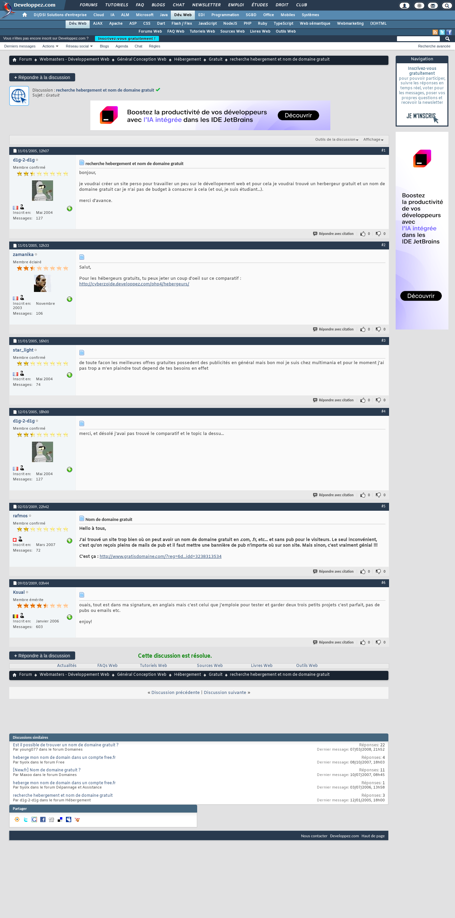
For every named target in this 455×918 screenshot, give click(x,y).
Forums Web (150, 31)
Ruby (262, 23)
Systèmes (310, 15)
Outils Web (286, 31)
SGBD (251, 15)
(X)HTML (378, 23)
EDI (201, 15)
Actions (48, 46)
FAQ (139, 5)
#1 (383, 150)
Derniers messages (20, 46)
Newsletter (206, 5)
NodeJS (230, 23)
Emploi (235, 5)
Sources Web (232, 31)
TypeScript (283, 23)
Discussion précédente (175, 693)
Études (259, 5)
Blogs (158, 5)
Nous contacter (314, 835)
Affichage (371, 139)
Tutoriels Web (202, 31)
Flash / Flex (181, 23)
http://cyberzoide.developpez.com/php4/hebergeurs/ (134, 284)
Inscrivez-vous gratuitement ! (127, 39)
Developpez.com (344, 835)
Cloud (98, 15)
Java (163, 15)
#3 (383, 340)
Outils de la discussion (335, 139)
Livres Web (260, 31)
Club (301, 5)
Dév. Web (183, 15)
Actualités (66, 666)
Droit (281, 5)
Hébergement (187, 59)
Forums (88, 5)
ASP (132, 23)
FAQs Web (107, 666)
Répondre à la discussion (42, 77)
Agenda (121, 46)
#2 (383, 245)
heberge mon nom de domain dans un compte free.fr (64, 757)
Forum (25, 59)
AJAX (98, 23)
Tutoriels (116, 5)
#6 (383, 582)
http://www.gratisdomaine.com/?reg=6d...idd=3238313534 (161, 556)
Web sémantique (315, 23)
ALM (125, 15)
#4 (383, 411)
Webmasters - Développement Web (74, 59)
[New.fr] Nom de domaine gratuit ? (47, 770)
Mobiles (288, 15)
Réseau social (77, 46)
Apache (116, 23)
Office (268, 15)
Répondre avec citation (334, 234)
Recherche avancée (434, 46)
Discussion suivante (225, 693)
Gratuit (216, 59)
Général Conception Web (142, 59)
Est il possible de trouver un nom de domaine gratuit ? (66, 745)
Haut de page (373, 835)
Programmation (225, 15)
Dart (161, 23)
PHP (247, 23)
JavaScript (207, 23)
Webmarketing (350, 23)
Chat (178, 5)
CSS (146, 23)
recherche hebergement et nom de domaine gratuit (105, 90)
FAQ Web (175, 31)
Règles (154, 46)
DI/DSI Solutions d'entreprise (60, 15)
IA (112, 15)
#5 (383, 506)
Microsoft (144, 15)
